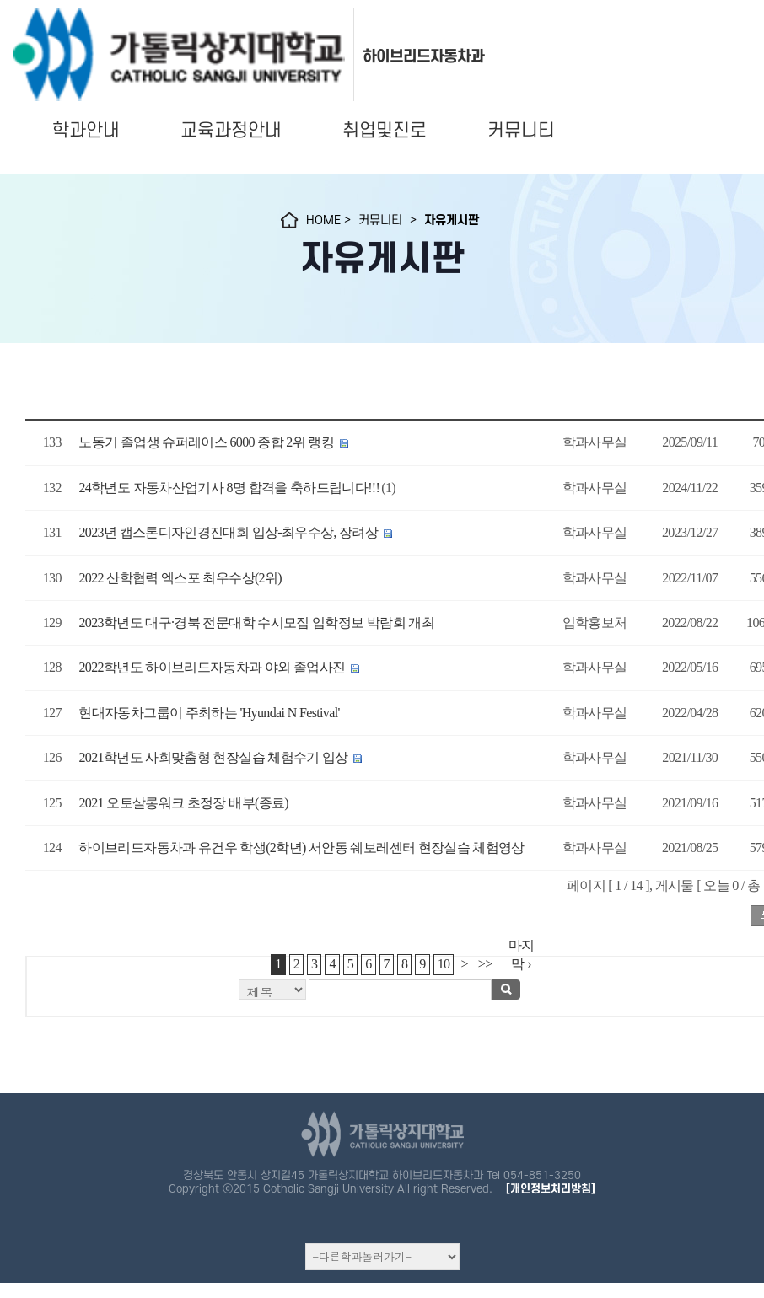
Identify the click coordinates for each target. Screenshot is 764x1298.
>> (485, 964)
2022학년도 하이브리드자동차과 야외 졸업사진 (211, 667)
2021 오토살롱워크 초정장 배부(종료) (183, 803)
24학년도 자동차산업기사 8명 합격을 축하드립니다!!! (228, 487)
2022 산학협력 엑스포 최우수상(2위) (180, 578)
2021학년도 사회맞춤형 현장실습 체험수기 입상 (214, 757)
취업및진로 (384, 131)
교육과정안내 (231, 131)
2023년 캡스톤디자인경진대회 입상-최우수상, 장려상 (228, 532)
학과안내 (86, 131)
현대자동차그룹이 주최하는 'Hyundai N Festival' (208, 712)
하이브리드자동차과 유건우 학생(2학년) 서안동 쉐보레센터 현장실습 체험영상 (301, 847)
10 (444, 964)
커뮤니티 (521, 131)
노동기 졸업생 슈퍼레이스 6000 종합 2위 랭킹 (206, 442)
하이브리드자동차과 (423, 56)
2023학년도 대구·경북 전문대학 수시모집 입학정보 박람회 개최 (256, 622)
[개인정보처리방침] (550, 1189)
